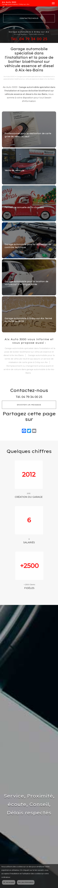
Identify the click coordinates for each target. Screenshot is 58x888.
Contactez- (29, 18)
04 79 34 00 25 (33, 39)
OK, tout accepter (8, 882)
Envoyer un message (29, 405)
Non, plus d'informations (25, 882)
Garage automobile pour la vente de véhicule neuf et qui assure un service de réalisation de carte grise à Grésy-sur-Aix (30, 358)
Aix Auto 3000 (25, 3)
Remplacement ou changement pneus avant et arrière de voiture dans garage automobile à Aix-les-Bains (29, 369)
